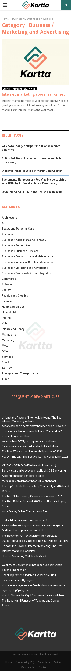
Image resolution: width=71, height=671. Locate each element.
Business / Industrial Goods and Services (27, 262)
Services (7, 356)
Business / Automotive (16, 245)
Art (3, 223)
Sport (5, 362)
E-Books (7, 284)
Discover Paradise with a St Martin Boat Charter (32, 170)
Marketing (8, 340)
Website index (28, 667)
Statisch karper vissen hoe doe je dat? (24, 520)
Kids (5, 323)
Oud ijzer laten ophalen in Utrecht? (22, 530)
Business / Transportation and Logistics (26, 273)
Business (7, 234)
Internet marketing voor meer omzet (33, 94)
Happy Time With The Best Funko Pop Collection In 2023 (35, 456)
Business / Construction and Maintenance (27, 256)
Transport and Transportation (20, 373)
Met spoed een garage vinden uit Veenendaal (29, 480)
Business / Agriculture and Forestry (24, 239)
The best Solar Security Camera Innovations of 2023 (33, 496)
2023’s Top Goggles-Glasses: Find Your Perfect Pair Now (35, 540)
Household (9, 312)
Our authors (44, 662)
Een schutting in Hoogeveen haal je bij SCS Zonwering (34, 470)
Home (8, 662)
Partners (58, 662)
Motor (5, 345)
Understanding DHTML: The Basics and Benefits (32, 192)
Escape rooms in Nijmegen (18, 580)
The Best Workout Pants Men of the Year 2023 (29, 535)
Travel (6, 379)
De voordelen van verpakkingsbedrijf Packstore (30, 446)
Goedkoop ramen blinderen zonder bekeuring (29, 575)
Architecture (9, 217)
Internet (6, 317)
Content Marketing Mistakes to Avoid (24, 556)
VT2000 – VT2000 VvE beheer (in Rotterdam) (29, 465)
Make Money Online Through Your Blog (25, 511)
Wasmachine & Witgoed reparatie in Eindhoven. (30, 441)
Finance (7, 301)
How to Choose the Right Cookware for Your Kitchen (33, 595)
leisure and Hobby (13, 329)
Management (10, 334)
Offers (6, 351)
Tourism (7, 367)
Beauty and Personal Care (18, 228)
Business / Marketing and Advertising (20, 89)
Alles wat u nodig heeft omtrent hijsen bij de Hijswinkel (34, 425)
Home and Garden (13, 306)
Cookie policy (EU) (24, 662)
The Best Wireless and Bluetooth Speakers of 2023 (32, 451)
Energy (6, 289)
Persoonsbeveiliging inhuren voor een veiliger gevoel (33, 525)
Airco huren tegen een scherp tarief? (24, 475)
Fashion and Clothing (15, 295)
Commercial (9, 278)
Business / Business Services (20, 250)
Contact (43, 667)
